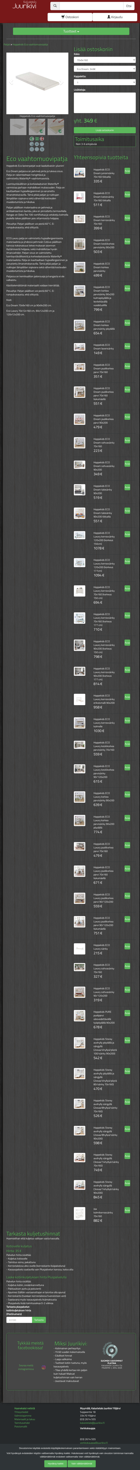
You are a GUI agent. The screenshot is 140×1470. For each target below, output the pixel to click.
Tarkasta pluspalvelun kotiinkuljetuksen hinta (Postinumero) (18, 1310)
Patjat (7, 44)
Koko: (77, 54)
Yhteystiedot (21, 1412)
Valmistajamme (22, 1415)
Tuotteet (71, 31)
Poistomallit (20, 1426)
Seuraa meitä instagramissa (32, 1367)
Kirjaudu (115, 17)
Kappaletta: (80, 76)
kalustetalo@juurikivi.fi (92, 1423)
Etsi (128, 5)
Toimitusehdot (22, 1423)
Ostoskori (70, 17)
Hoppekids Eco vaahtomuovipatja (30, 44)
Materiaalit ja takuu (24, 1419)
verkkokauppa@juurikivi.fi (94, 1443)
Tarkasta (39, 1320)
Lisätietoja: (79, 90)
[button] (11, 82)
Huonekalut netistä (24, 1408)
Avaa (127, 171)
